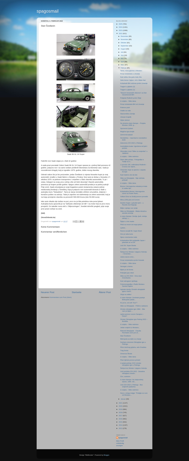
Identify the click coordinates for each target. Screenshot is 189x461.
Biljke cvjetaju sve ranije (129, 208)
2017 (121, 415)
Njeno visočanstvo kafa (128, 237)
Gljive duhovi (125, 120)
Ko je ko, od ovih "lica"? (128, 303)
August (123, 49)
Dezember (125, 36)
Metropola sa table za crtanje (130, 339)
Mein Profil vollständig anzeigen (120, 443)
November (125, 39)
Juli (122, 52)
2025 (121, 24)
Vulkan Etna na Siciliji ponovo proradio (134, 196)
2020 (121, 406)
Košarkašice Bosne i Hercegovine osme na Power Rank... (132, 192)
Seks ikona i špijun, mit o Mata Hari (133, 80)
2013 (121, 428)
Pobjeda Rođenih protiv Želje (130, 98)
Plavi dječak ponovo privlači (130, 360)
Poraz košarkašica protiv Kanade (132, 260)
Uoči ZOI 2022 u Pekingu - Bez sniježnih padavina (131, 386)
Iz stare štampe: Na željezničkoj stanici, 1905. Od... (131, 380)
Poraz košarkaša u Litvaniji (130, 74)
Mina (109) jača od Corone (130, 200)
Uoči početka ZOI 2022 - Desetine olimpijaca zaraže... (132, 372)
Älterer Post (105, 292)
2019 (121, 409)
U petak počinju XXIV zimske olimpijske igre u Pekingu (130, 364)
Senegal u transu (126, 266)
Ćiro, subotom (125, 376)
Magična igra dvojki (127, 131)
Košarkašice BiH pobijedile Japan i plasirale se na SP (132, 241)
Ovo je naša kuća (126, 234)
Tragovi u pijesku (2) (127, 86)
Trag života (124, 350)
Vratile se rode (125, 111)
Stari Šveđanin (125, 336)
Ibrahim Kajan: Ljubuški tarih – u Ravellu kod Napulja (132, 204)
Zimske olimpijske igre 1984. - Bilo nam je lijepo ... (132, 310)
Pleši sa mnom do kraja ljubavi (131, 224)
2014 (121, 425)
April (122, 62)
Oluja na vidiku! (125, 294)
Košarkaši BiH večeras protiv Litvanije (134, 83)
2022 (121, 33)
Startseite (76, 292)
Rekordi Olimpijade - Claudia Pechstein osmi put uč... (130, 332)
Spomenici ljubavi (126, 128)
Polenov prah (125, 107)
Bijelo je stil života (126, 270)
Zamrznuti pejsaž (126, 135)
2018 (121, 412)
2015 (121, 422)
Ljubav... (123, 228)
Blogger (106, 455)
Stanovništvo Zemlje (127, 114)
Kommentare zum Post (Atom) (61, 297)
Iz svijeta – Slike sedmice (129, 156)
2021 (121, 403)
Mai (122, 58)
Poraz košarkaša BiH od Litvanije (132, 104)
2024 (121, 27)
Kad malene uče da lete (128, 175)
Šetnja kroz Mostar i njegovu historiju (133, 368)
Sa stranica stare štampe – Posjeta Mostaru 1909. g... (132, 124)
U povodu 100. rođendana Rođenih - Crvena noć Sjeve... (133, 165)
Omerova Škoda (126, 354)
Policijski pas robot (127, 273)
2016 (121, 419)
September (125, 46)
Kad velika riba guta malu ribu (131, 77)
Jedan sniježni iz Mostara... (130, 327)
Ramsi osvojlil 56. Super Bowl (131, 231)
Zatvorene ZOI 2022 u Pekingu (131, 143)
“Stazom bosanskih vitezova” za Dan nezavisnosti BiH (133, 94)
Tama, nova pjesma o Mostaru (131, 71)
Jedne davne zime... (127, 257)
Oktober (124, 43)
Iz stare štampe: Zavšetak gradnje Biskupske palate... (132, 298)
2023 (121, 30)
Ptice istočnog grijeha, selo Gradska (133, 347)
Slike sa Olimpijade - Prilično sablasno (134, 306)
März (123, 65)
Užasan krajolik (125, 117)
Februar (124, 68)
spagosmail (48, 11)
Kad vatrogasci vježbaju (129, 281)
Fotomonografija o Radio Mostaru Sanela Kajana (132, 285)
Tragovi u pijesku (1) (127, 90)
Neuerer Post (47, 292)
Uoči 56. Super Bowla (128, 245)
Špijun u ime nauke (127, 221)
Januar (123, 399)
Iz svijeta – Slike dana (128, 101)
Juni (122, 55)
